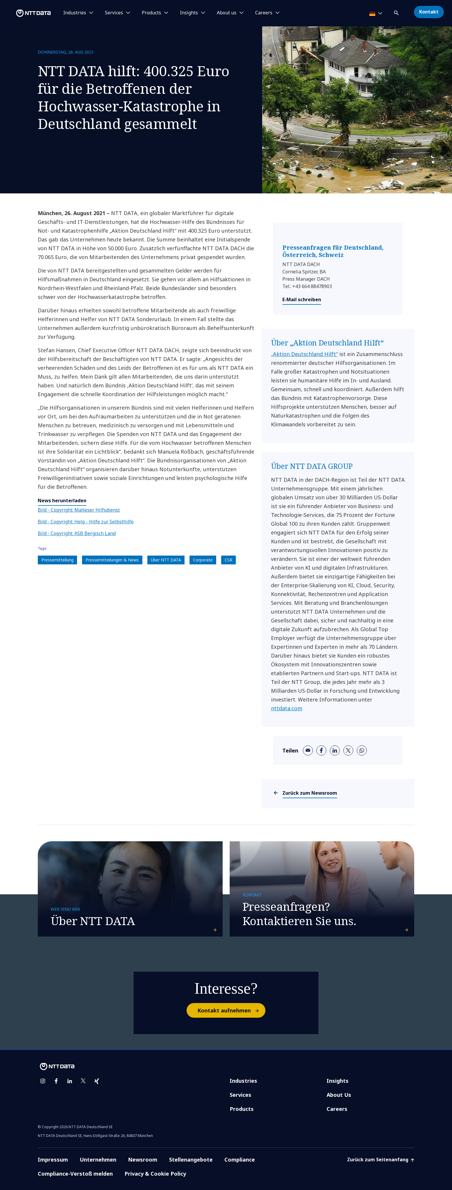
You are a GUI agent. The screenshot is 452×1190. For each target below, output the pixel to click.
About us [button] (226, 13)
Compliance (239, 1150)
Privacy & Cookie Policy (155, 1164)
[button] (397, 12)
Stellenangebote (191, 1150)
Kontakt (429, 11)
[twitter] (348, 750)
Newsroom (142, 1150)
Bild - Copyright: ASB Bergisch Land (77, 533)
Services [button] (114, 13)
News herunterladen (62, 500)
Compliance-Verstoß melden (75, 1164)
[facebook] (321, 750)
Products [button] (151, 13)
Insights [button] (189, 13)
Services (240, 1085)
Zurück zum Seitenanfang (380, 1150)
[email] (308, 750)
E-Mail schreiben (301, 299)
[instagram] (43, 1072)
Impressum (53, 1150)
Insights (338, 1071)
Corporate (203, 560)
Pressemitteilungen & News (112, 560)
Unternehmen (98, 1150)
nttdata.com (286, 708)
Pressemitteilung (57, 560)
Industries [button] (74, 13)
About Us (339, 1085)
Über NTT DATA (166, 560)
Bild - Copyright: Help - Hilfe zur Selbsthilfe (86, 521)
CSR (228, 560)
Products (242, 1099)
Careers (337, 1099)
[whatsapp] (362, 750)
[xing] (97, 1072)
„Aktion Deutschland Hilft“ (304, 353)
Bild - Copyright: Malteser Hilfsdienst (79, 510)
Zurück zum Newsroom (310, 793)
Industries (243, 1071)
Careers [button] (263, 13)
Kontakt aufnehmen (231, 1001)
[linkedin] (335, 750)
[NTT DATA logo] (26, 13)
